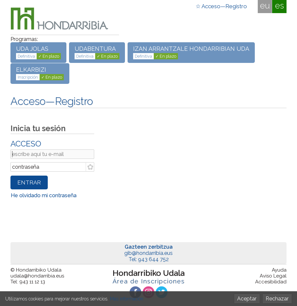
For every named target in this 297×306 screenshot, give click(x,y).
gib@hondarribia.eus (148, 253)
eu (265, 5)
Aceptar (246, 299)
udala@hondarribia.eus (37, 276)
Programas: (24, 39)
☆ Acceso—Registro (221, 6)
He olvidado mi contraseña (44, 195)
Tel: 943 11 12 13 (27, 282)
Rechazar (277, 299)
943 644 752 (153, 259)
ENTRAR (29, 182)
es (279, 5)
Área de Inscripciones (149, 281)
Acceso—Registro (51, 101)
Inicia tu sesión (37, 128)
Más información (126, 298)
